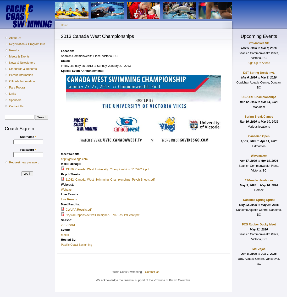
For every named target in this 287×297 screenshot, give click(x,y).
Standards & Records (23, 69)
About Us (15, 38)
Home (64, 25)
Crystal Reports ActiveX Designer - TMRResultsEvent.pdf (102, 215)
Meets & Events (19, 56)
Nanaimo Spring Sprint (259, 200)
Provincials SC (259, 43)
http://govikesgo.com (74, 159)
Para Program (18, 87)
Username (28, 137)
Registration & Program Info (27, 44)
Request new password (24, 162)
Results (14, 50)
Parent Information (21, 75)
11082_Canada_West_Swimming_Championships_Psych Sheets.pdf (110, 179)
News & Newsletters (22, 62)
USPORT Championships (259, 97)
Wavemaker (259, 155)
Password (28, 149)
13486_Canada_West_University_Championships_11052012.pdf (107, 169)
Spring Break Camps (259, 116)
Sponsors (15, 100)
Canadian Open (259, 136)
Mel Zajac (258, 249)
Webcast (66, 189)
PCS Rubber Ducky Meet (259, 224)
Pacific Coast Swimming (76, 244)
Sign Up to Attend (259, 63)
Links (12, 93)
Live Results (69, 199)
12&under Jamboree (259, 180)
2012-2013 (68, 225)
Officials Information (22, 81)
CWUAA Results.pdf (79, 209)
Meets (65, 235)
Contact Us (16, 106)
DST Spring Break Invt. (259, 72)
